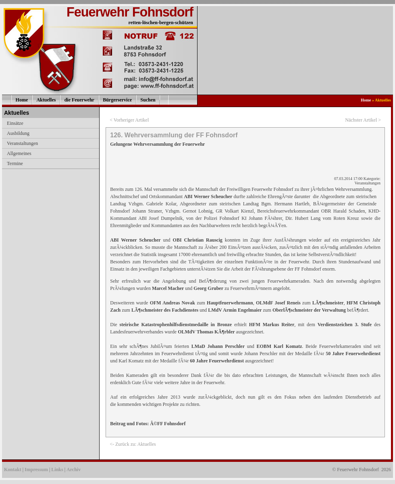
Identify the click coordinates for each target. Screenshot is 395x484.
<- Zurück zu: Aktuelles (133, 444)
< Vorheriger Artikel (129, 120)
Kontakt (12, 469)
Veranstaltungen (22, 143)
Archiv (74, 469)
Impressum (36, 469)
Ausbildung (18, 133)
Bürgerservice (117, 100)
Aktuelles (46, 100)
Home (22, 100)
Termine (15, 163)
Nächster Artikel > (363, 120)
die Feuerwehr (79, 100)
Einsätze (15, 123)
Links (57, 469)
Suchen (147, 100)
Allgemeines (19, 153)
